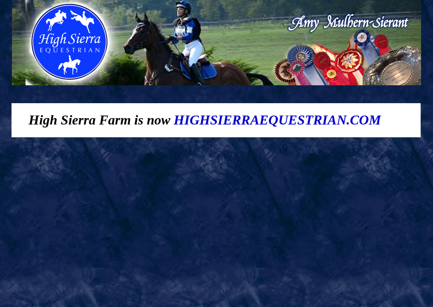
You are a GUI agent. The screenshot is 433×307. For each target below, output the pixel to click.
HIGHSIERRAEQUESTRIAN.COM (277, 119)
